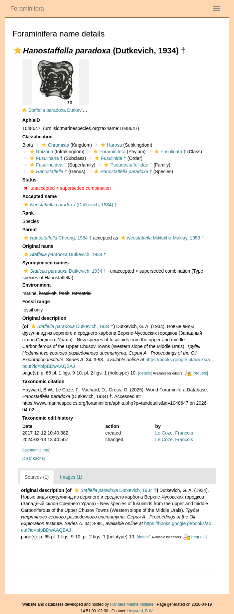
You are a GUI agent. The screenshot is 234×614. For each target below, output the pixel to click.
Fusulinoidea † (47, 165)
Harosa (110, 145)
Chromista (54, 145)
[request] (200, 373)
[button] (17, 50)
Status (29, 179)
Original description (44, 318)
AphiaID (31, 120)
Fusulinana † (45, 158)
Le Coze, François (174, 433)
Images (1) (71, 477)
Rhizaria (40, 151)
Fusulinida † (109, 158)
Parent (29, 229)
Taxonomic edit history (47, 418)
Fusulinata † (169, 151)
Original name (37, 246)
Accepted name (39, 196)
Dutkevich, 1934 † (64, 254)
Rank (28, 213)
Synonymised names (45, 262)
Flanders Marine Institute (131, 604)
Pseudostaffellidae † (127, 165)
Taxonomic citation (43, 381)
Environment (36, 285)
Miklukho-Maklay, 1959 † (161, 237)
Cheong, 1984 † (57, 237)
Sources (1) (37, 477)
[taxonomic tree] (36, 450)
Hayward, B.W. (140, 611)
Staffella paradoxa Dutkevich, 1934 (64, 110)
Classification (37, 136)
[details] (145, 373)
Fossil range (36, 301)
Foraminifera (27, 8)
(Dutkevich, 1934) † (69, 204)
